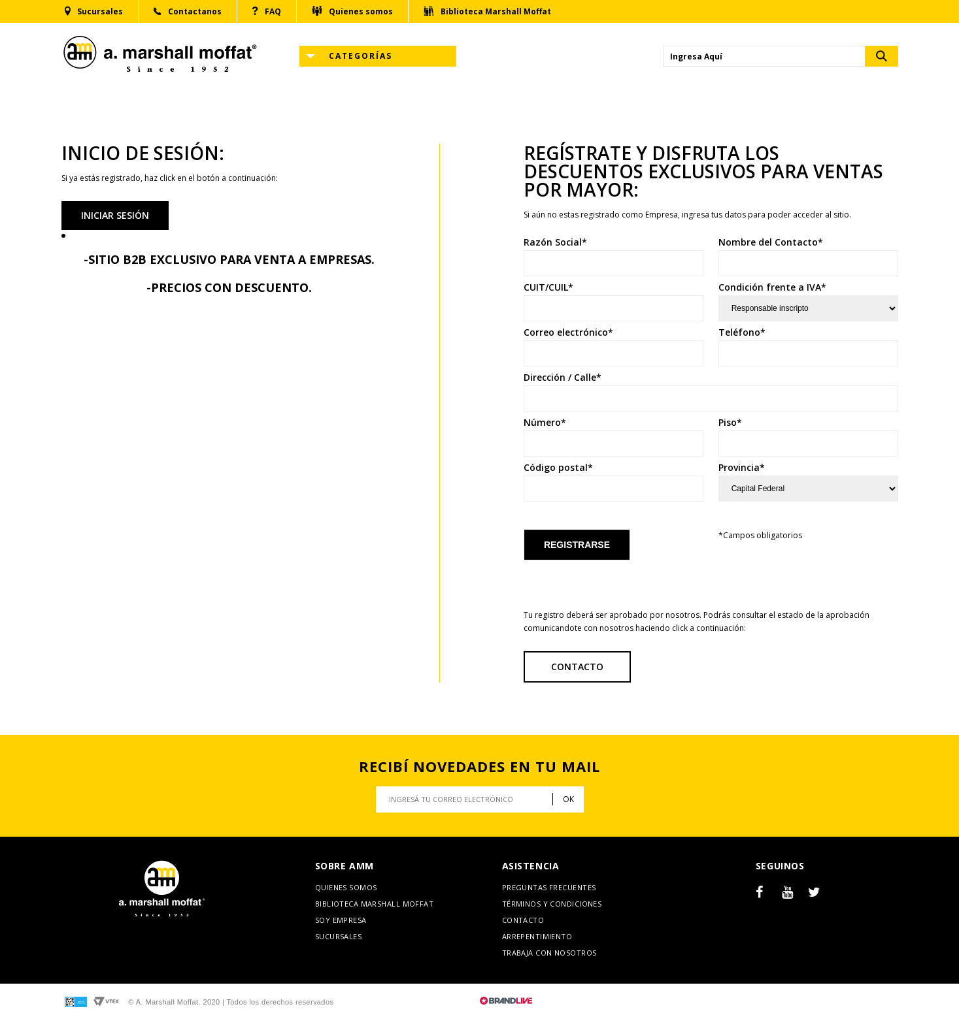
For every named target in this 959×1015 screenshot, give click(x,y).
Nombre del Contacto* (770, 242)
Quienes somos (352, 11)
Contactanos (188, 11)
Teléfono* (742, 332)
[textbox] (764, 56)
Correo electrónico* (568, 332)
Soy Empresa (341, 920)
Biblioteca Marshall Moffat (487, 11)
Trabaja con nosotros (549, 953)
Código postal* (558, 467)
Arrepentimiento (537, 936)
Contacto (577, 666)
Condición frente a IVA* (772, 287)
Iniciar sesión (115, 215)
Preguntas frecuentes (549, 887)
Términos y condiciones (552, 904)
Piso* (730, 422)
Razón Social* (555, 242)
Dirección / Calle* (562, 377)
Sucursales (94, 11)
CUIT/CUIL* (548, 287)
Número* (545, 422)
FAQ (266, 11)
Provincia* (741, 467)
